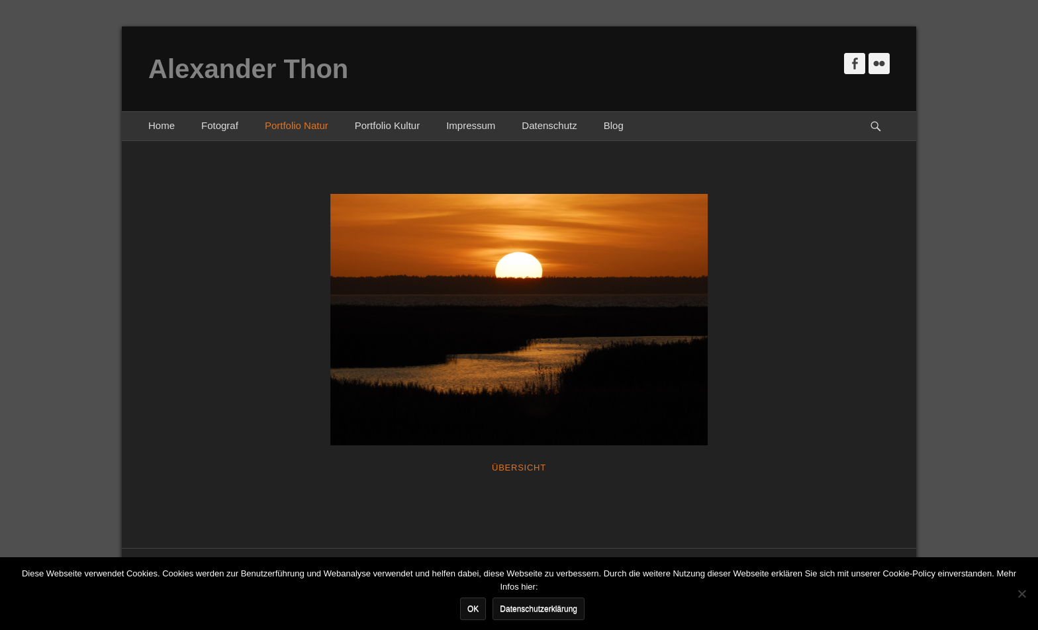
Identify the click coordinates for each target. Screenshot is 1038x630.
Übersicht (519, 467)
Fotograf (219, 125)
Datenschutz (549, 125)
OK (473, 608)
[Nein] (1021, 593)
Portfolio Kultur (387, 125)
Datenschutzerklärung (538, 608)
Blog (614, 125)
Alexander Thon (248, 68)
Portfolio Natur (296, 125)
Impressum (470, 125)
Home (161, 125)
